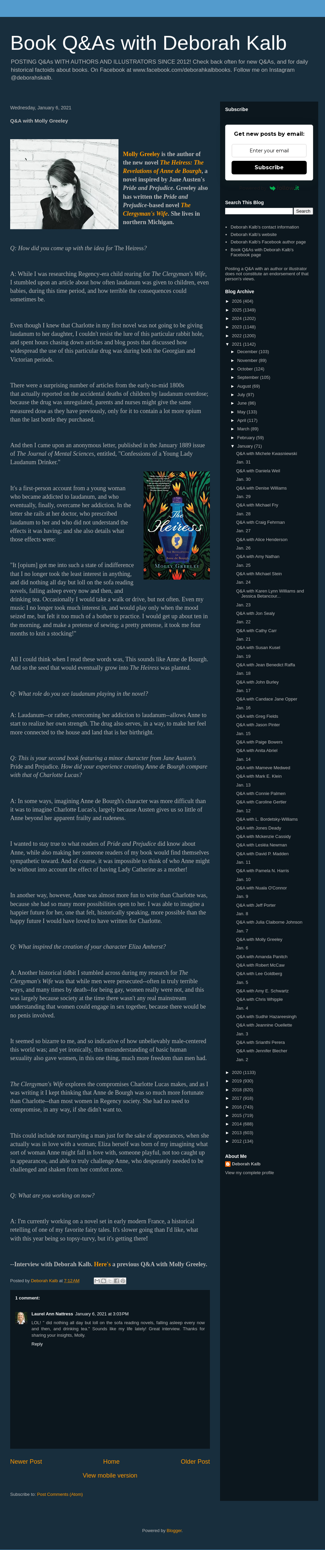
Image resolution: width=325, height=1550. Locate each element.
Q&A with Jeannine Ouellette (264, 1025)
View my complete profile (249, 1172)
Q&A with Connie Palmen (260, 793)
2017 (237, 1098)
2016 (237, 1107)
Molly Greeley (141, 154)
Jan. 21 (243, 639)
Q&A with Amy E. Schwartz (262, 990)
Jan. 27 (243, 530)
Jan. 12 (243, 810)
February (246, 437)
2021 (237, 344)
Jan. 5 (242, 982)
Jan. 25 (243, 565)
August (244, 386)
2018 (237, 1089)
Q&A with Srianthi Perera (260, 1042)
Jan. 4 (242, 1008)
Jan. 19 (243, 656)
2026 (237, 301)
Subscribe (269, 167)
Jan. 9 (242, 896)
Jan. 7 (242, 930)
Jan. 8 (242, 913)
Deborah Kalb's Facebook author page (268, 241)
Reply (37, 1344)
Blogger (174, 1530)
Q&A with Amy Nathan (257, 556)
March (244, 428)
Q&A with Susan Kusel (258, 647)
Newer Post (26, 1461)
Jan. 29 (243, 496)
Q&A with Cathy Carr (256, 630)
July (241, 394)
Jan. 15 (243, 733)
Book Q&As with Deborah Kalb (148, 42)
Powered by (269, 188)
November (248, 360)
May (242, 411)
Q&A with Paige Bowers (259, 742)
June (242, 403)
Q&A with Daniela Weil (258, 470)
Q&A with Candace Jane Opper (266, 699)
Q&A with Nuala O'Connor (261, 887)
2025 (237, 310)
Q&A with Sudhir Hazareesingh (266, 1016)
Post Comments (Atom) (60, 1494)
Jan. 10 (243, 879)
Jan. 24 (243, 582)
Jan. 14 (243, 759)
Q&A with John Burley (257, 682)
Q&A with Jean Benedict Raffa (265, 664)
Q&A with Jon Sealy (255, 613)
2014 (237, 1123)
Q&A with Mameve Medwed (263, 767)
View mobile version (110, 1475)
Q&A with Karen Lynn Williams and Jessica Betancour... (270, 593)
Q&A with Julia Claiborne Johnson (269, 922)
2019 (237, 1080)
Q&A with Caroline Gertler (261, 801)
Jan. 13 (243, 785)
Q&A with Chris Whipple (259, 999)
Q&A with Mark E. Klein (258, 776)
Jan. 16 (243, 707)
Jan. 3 (242, 1033)
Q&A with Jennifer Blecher (261, 1050)
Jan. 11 (243, 862)
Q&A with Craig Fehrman (260, 522)
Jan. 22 (243, 621)
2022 (237, 335)
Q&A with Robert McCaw (260, 965)
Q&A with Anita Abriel (256, 750)
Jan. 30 (243, 479)
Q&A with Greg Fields (257, 716)
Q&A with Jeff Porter (256, 905)
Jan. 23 (243, 604)
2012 (237, 1141)
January (245, 446)
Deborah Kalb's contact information (265, 227)
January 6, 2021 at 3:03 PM (102, 1313)
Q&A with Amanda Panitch (261, 956)
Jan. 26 (243, 548)
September (248, 377)
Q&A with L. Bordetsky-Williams (267, 819)
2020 (237, 1072)
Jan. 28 (243, 513)
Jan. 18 (243, 673)
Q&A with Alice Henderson (261, 539)
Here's (102, 1264)
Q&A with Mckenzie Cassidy (263, 836)
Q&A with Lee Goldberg (259, 973)
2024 (237, 318)
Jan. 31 (243, 462)
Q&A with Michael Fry (257, 505)
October (245, 368)
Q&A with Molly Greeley (259, 939)
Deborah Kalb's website (254, 234)
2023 (237, 326)
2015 (237, 1115)
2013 (237, 1132)
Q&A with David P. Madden (262, 853)
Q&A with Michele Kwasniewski (266, 453)
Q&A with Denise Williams (261, 488)
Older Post (195, 1461)
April (242, 420)
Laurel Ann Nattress (52, 1313)
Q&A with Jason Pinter (258, 724)
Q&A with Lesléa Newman (261, 844)
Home (111, 1461)
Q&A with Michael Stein (259, 573)
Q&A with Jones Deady (258, 828)
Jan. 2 (242, 1059)
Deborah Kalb (246, 1163)
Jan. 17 (243, 690)
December (248, 351)
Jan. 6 (242, 947)
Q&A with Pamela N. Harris (262, 870)
